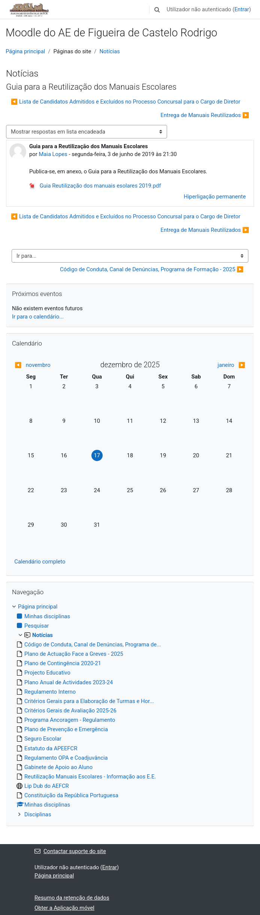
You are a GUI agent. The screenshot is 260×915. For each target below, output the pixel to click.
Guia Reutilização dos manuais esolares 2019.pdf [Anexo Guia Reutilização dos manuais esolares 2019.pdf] (95, 185)
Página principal (25, 51)
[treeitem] (130, 710)
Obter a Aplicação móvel (64, 907)
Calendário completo (39, 561)
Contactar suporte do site (70, 851)
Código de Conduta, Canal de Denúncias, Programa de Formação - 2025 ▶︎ (152, 269)
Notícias (109, 51)
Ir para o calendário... (38, 316)
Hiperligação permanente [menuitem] (215, 196)
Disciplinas (37, 814)
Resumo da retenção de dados (71, 897)
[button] (157, 9)
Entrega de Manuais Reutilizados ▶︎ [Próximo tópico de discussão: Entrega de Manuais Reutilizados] (205, 115)
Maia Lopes (53, 154)
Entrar (242, 9)
